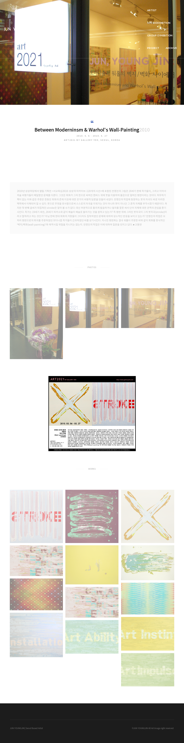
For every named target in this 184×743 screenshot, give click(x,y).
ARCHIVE (170, 6)
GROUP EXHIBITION (127, 6)
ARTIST (73, 6)
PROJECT (152, 6)
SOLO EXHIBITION (96, 6)
